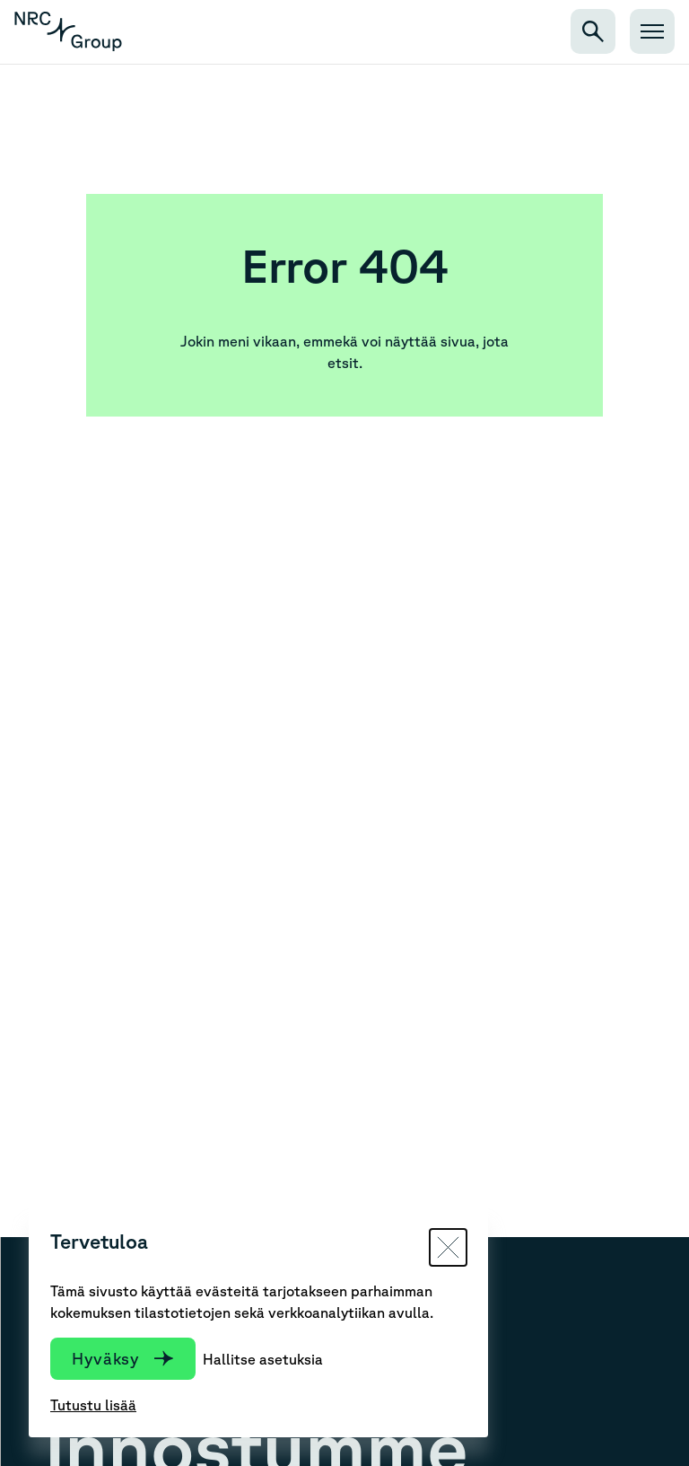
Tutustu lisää (93, 1405)
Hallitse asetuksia (263, 1359)
